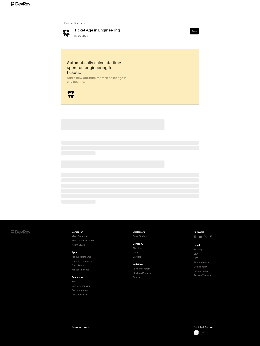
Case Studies (140, 236)
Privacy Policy (201, 271)
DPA (196, 258)
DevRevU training (81, 286)
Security (198, 249)
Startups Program (142, 273)
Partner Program (141, 268)
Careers (137, 256)
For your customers (82, 261)
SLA (196, 253)
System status (80, 327)
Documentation (80, 290)
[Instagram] (211, 237)
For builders (78, 265)
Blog (74, 281)
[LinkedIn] (195, 237)
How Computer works (83, 240)
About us (137, 248)
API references (79, 294)
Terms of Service (202, 275)
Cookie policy (200, 266)
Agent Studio (78, 244)
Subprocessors (201, 262)
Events (136, 252)
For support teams (81, 256)
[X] (205, 237)
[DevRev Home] (21, 4)
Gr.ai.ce (136, 277)
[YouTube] (200, 237)
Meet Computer (80, 236)
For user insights (80, 269)
